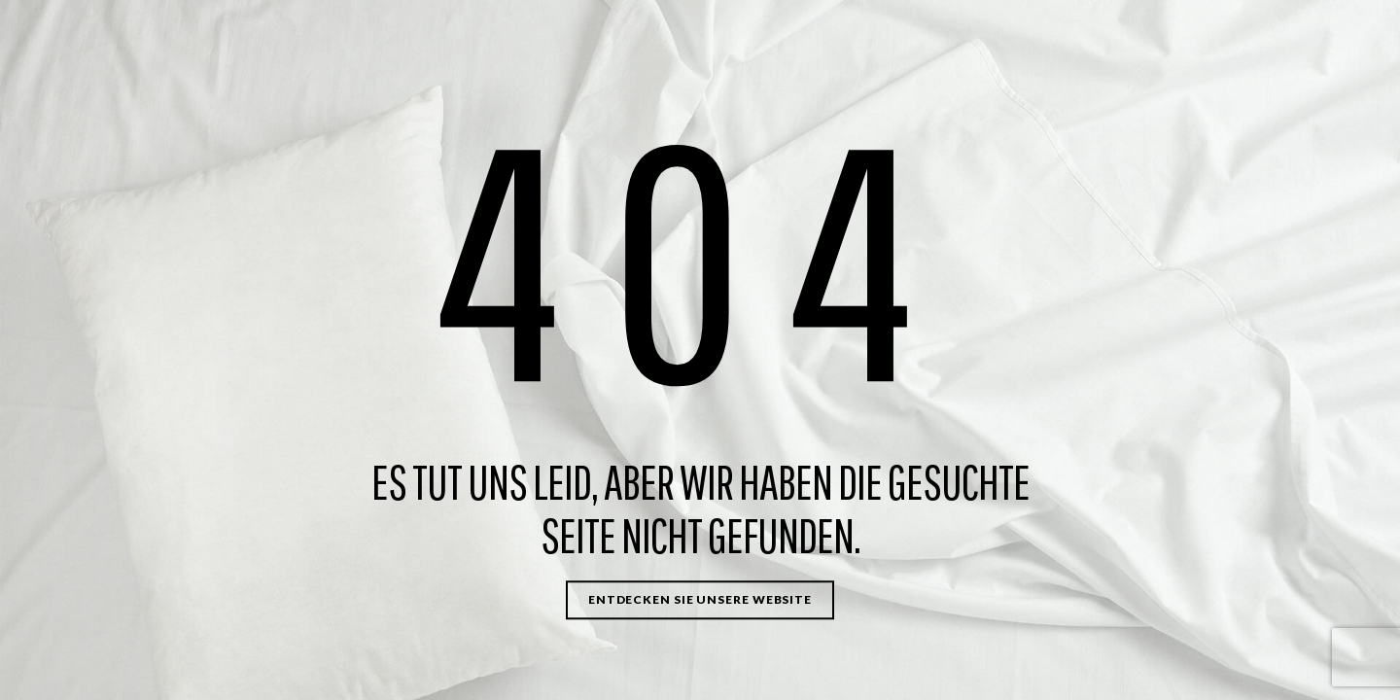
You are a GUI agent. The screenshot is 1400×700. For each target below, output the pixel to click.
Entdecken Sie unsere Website (700, 599)
